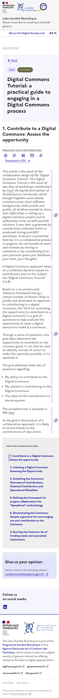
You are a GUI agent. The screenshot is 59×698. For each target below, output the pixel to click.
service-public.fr (11, 673)
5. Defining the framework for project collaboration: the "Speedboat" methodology (28, 501)
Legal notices (22, 682)
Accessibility (8, 682)
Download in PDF (15, 160)
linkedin (5, 607)
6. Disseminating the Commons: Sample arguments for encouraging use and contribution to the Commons (31, 518)
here (11, 413)
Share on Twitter (14, 155)
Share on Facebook (6, 155)
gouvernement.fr (36, 666)
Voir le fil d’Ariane (11, 48)
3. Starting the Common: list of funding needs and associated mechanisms (28, 535)
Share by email (32, 155)
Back (12, 60)
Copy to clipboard (41, 155)
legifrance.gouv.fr (12, 666)
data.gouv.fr (32, 673)
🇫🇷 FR (53, 33)
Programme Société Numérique (21, 645)
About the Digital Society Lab (27, 33)
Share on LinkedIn (23, 155)
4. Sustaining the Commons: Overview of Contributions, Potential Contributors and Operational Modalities (27, 484)
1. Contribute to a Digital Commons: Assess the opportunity (32, 458)
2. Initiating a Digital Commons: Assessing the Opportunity (29, 469)
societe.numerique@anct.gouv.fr (25, 574)
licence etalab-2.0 (20, 693)
